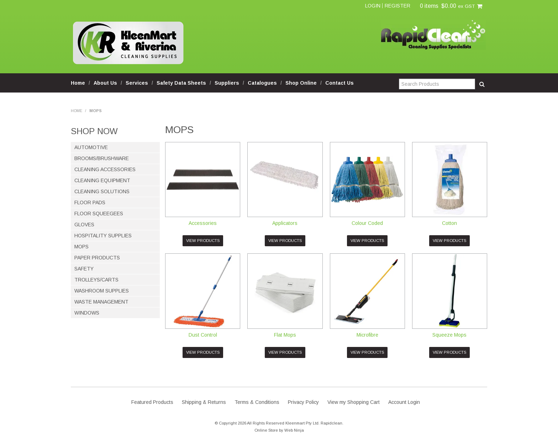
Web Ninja (294, 430)
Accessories (203, 223)
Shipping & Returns (204, 402)
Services (137, 83)
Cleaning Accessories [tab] (105, 169)
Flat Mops (285, 335)
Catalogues (262, 83)
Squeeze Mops (449, 335)
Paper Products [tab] (97, 257)
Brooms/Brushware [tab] (101, 158)
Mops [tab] (81, 246)
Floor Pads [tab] (89, 202)
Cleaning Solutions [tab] (102, 191)
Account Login (404, 402)
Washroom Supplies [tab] (101, 291)
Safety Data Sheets (181, 83)
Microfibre (367, 335)
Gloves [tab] (84, 224)
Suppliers (227, 83)
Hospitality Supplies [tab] (103, 235)
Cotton (449, 223)
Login (372, 5)
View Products (203, 240)
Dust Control (203, 335)
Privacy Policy (303, 402)
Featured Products (152, 402)
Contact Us (339, 83)
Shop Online (301, 83)
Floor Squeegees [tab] (98, 213)
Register (397, 5)
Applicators (285, 223)
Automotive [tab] (91, 147)
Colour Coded (367, 223)
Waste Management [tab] (101, 302)
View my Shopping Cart (353, 402)
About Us (105, 83)
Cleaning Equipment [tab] (102, 180)
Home (78, 83)
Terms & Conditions (257, 402)
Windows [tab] (86, 313)
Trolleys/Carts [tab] (96, 280)
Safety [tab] (84, 269)
